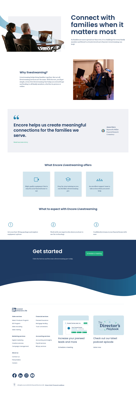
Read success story (21, 142)
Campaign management (20, 346)
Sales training (16, 330)
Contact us (16, 357)
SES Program (16, 323)
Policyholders (16, 360)
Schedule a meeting (125, 4)
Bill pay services (41, 346)
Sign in (111, 4)
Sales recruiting (17, 327)
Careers (14, 363)
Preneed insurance (42, 320)
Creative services (18, 343)
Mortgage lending (42, 323)
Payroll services (41, 343)
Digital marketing (17, 340)
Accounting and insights (44, 340)
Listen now (97, 347)
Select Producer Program (20, 320)
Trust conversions (42, 327)
